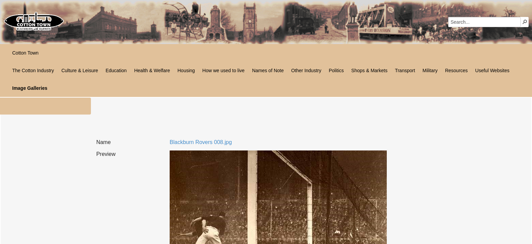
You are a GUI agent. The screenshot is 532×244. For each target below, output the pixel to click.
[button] (525, 21)
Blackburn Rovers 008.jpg (201, 142)
